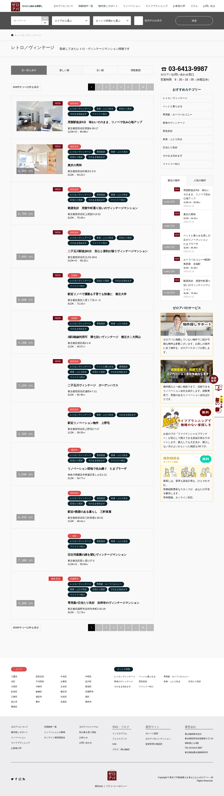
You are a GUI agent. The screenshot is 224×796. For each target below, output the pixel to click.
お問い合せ (209, 6)
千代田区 (40, 681)
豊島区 (14, 706)
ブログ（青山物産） (121, 749)
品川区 (88, 681)
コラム (194, 6)
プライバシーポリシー (116, 786)
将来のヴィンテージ (174, 122)
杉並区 (14, 691)
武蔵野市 (89, 691)
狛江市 (14, 702)
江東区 (14, 696)
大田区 (14, 686)
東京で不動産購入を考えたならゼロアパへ (189, 777)
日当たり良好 (170, 147)
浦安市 (39, 696)
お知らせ (83, 737)
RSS (24, 779)
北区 (13, 681)
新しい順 (64, 70)
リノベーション (131, 6)
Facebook (16, 779)
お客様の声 (179, 6)
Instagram (20, 779)
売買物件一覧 (50, 727)
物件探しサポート (108, 6)
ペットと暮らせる (172, 106)
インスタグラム (119, 733)
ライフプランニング (157, 6)
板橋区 (39, 691)
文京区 (64, 686)
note (114, 744)
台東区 (64, 681)
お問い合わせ (85, 743)
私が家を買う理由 (87, 732)
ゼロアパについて (63, 6)
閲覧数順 (136, 70)
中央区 (64, 676)
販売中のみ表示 (148, 20)
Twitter (12, 779)
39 (143, 87)
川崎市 (39, 686)
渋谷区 (64, 696)
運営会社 (99, 786)
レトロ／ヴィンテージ (175, 98)
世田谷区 (40, 676)
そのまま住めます (172, 155)
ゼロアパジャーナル (88, 727)
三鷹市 (14, 676)
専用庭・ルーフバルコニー (177, 114)
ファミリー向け (171, 163)
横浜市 (64, 691)
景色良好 (168, 131)
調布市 (88, 702)
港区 (87, 696)
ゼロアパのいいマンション (158, 739)
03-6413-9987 (188, 69)
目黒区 (64, 702)
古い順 (100, 70)
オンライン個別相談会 (54, 737)
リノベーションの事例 (54, 732)
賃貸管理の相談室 (153, 744)
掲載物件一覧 (85, 6)
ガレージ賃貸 (151, 733)
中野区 (88, 676)
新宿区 (88, 686)
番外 (38, 702)
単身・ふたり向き (172, 139)
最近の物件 (174, 180)
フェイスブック (119, 739)
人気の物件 (200, 180)
